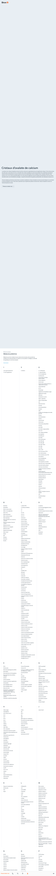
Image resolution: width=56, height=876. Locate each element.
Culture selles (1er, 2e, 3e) (26, 644)
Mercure (40, 815)
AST (39, 494)
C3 (21, 509)
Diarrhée (40, 523)
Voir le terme (5, 362)
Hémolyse (5, 740)
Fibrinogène (23, 679)
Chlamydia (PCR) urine (25, 555)
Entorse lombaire (6, 679)
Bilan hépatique (6, 517)
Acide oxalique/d (42, 380)
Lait (21, 788)
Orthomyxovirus (24, 862)
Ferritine (22, 676)
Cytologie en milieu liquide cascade (28, 654)
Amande (40, 405)
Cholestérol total (24, 563)
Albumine (40, 395)
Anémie (40, 418)
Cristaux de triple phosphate (26, 634)
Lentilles (22, 798)
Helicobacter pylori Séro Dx (8, 735)
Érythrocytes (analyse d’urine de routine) (9, 696)
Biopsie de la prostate (7, 530)
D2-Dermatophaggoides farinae (45, 507)
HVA (4, 773)
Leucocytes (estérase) (25, 804)
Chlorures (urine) (24, 560)
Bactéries (5, 505)
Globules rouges (42, 678)
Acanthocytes (41, 375)
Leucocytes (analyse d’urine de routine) (27, 802)
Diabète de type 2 (42, 521)
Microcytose (41, 822)
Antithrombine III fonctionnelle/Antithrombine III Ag (45, 472)
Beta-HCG (5, 512)
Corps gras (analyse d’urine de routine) (27, 596)
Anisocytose (41, 422)
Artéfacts (40, 482)
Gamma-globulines (42, 669)
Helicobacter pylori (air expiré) (9, 730)
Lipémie (22, 809)
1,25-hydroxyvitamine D (8, 370)
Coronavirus (23, 590)
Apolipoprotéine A (42, 476)
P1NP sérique (41, 854)
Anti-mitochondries (42, 453)
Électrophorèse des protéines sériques (9, 675)
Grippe (40, 700)
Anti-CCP (40, 430)
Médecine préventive (43, 808)
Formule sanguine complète (26, 684)
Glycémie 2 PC (41, 689)
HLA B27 (5, 755)
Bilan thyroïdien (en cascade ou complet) (9, 520)
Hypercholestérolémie (7, 774)
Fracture (22, 688)
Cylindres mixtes (24, 653)
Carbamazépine (24, 531)
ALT (39, 402)
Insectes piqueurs (24, 727)
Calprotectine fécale (25, 524)
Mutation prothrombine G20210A (45, 841)
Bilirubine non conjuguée (8, 526)
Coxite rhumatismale (25, 610)
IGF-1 (22, 713)
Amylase (40, 409)
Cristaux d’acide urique (25, 622)
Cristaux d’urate (24, 625)
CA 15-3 (22, 514)
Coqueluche (23, 588)
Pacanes (40, 856)
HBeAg (4, 723)
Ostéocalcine (23, 865)
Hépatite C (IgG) (6, 747)
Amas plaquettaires (42, 407)
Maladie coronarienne (43, 793)
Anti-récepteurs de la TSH (44, 454)
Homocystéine (6, 761)
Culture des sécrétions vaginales (27, 642)
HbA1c (4, 722)
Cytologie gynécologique (26, 656)
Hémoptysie (5, 742)
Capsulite (23, 529)
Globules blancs (42, 676)
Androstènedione (42, 417)
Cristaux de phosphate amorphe (27, 632)
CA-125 (22, 512)
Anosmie (40, 425)
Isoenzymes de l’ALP (25, 734)
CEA (22, 536)
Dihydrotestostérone (43, 526)
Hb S (4, 720)
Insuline (22, 730)
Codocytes (23, 575)
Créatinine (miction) (25, 615)
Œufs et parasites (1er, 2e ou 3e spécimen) (27, 858)
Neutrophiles (6, 861)
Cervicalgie (23, 547)
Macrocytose (41, 786)
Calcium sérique (24, 523)
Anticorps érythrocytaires (44, 465)
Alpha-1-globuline (42, 398)
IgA (21, 711)
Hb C (4, 715)
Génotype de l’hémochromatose (45, 673)
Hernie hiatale (6, 752)
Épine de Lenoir (6, 688)
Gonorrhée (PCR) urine (43, 693)
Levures (22, 806)
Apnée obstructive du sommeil (45, 474)
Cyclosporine (23, 646)
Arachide (40, 481)
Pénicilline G (41, 868)
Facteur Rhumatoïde (25, 666)
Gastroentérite (41, 671)
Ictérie (22, 710)
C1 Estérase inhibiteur (25, 507)
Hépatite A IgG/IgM (7, 743)
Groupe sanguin (42, 701)
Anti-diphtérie (41, 434)
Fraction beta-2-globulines (26, 686)
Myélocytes (41, 846)
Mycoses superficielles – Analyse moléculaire (45, 844)
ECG (4, 666)
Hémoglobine (6, 738)
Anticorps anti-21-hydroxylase (44, 463)
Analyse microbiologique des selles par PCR (45, 413)
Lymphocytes (23, 818)
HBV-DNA (5, 727)
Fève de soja (23, 677)
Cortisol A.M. (23, 600)
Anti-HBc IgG (41, 441)
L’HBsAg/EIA (23, 786)
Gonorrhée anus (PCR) (43, 691)
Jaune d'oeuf (41, 710)
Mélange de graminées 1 (43, 812)
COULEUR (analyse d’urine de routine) (27, 606)
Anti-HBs (40, 448)
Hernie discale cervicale (8, 750)
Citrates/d (23, 567)
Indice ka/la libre (24, 723)
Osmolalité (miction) (25, 864)
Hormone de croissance (8, 766)
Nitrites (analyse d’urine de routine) (10, 870)
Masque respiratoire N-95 (44, 803)
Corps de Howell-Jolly (25, 592)
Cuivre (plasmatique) (25, 635)
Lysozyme (23, 823)
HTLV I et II (5, 769)
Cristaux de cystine (24, 630)
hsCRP (4, 767)
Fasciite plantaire (24, 672)
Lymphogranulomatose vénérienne (28, 821)
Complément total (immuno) (26, 581)
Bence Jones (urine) (7, 509)
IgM (21, 716)
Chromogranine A (24, 565)
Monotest (40, 829)
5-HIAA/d (23, 370)
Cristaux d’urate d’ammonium (27, 627)
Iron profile (23, 732)
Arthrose (40, 486)
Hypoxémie (5, 778)
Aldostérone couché (43, 396)
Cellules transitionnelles (25, 542)
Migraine (40, 824)
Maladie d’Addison (42, 795)
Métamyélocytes (42, 819)
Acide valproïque (42, 386)
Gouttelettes (41, 695)
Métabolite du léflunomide (44, 817)
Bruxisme (5, 539)
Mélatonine (41, 813)
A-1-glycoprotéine (42, 372)
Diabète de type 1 (42, 520)
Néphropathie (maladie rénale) (9, 857)
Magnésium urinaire (42, 789)
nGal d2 (5, 864)
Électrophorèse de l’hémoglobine (9, 673)
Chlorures (23, 556)
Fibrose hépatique (24, 681)
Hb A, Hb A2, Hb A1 (7, 713)
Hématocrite (5, 736)
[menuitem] (4, 2)
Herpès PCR (5, 754)
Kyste (4, 791)
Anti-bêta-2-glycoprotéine (44, 429)
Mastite (40, 805)
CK (21, 568)
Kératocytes (5, 788)
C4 (21, 511)
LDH (22, 795)
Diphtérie (40, 528)
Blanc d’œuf (5, 532)
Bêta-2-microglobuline (7, 511)
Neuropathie (5, 859)
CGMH (22, 551)
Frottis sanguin (24, 689)
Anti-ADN (40, 427)
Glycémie (40, 684)
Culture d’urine (24, 639)
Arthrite (40, 484)
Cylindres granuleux (25, 649)
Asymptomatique (42, 496)
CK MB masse (24, 570)
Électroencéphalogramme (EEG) (9, 669)
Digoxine (40, 525)
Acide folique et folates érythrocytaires (43, 378)
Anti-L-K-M (41, 449)
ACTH (40, 388)
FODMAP (23, 682)
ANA (39, 410)
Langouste (23, 791)
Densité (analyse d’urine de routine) (46, 511)
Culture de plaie (24, 641)
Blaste (4, 533)
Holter (4, 757)
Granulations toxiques (43, 698)
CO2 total (23, 574)
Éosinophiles (5, 682)
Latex (22, 793)
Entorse (4, 677)
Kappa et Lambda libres (8, 786)
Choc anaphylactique (25, 562)
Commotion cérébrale (25, 579)
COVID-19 (23, 608)
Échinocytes (5, 668)
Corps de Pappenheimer (26, 594)
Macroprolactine (42, 788)
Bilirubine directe (6, 525)
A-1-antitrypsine (42, 370)
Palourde (40, 859)
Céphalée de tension (25, 543)
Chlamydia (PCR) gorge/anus (27, 553)
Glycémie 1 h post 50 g (43, 686)
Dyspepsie (41, 532)
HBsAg (4, 725)
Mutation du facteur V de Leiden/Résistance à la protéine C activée (45, 839)
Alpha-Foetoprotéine (43, 400)
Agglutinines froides (42, 393)
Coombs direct (24, 587)
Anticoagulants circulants (44, 461)
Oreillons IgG (23, 860)
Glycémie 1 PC (41, 688)
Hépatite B (5, 745)
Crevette (22, 618)
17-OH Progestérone (7, 372)
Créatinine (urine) (24, 617)
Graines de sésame (42, 696)
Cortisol (22, 598)
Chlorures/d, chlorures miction (27, 558)
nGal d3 (5, 866)
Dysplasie (40, 533)
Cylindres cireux (24, 648)
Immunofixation (24, 722)
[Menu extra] (53, 873)
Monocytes (41, 827)
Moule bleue (41, 832)
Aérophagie (41, 390)
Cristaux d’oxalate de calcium (27, 623)
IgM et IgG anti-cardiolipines (26, 718)
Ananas (40, 415)
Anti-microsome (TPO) (43, 451)
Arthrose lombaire (42, 488)
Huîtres (4, 771)
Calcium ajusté (24, 519)
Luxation (22, 816)
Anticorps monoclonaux (43, 467)
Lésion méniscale (24, 800)
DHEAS (40, 518)
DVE (39, 530)
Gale (39, 668)
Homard (5, 759)
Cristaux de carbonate (25, 629)
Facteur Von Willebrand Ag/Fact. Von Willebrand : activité (27, 670)
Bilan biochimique (6, 514)
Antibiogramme (42, 460)
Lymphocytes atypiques (25, 820)
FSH (22, 691)
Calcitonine (23, 517)
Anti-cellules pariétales (43, 432)
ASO (39, 489)
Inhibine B (23, 725)
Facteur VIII (23, 668)
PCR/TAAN (41, 866)
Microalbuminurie (42, 820)
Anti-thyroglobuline (42, 458)
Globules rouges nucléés (43, 680)
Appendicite (41, 479)
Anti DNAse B (41, 435)
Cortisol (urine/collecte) (25, 603)
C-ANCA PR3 (23, 505)
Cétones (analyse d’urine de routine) (26, 549)
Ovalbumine (23, 867)
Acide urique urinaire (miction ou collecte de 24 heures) (45, 384)
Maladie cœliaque (42, 791)
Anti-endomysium (42, 439)
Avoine (40, 497)
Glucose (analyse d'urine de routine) (44, 682)
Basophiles (5, 507)
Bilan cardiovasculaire (7, 516)
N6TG (4, 854)
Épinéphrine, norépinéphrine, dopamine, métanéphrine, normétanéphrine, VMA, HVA (9, 691)
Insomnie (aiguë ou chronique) (27, 728)
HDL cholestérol (6, 728)
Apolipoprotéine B (42, 477)
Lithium (22, 811)
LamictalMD (23, 789)
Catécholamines (24, 535)
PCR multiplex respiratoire (44, 864)
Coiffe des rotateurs (25, 577)
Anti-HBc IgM (41, 442)
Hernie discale (6, 748)
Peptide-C (41, 870)
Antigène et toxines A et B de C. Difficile (45, 469)
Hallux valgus (6, 710)
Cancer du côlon (24, 526)
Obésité (22, 854)
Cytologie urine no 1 (25, 658)
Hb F (4, 716)
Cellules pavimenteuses (25, 538)
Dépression (41, 512)
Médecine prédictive (43, 807)
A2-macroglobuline (42, 374)
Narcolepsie (5, 856)
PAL (39, 857)
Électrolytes (5, 671)
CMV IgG (23, 572)
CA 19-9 (22, 516)
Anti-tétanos (41, 456)
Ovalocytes (23, 869)
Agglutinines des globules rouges (45, 391)
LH (21, 808)
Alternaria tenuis (42, 403)
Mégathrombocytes (42, 810)
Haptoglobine (6, 711)
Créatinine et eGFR (25, 613)
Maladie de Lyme (42, 798)
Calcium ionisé (24, 521)
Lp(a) (22, 815)
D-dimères (41, 505)
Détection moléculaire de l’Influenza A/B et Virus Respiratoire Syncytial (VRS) (44, 515)
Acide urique (41, 382)
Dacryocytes (41, 509)
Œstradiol (23, 856)
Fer (21, 674)
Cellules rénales (24, 540)
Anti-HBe (40, 446)
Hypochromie (6, 776)
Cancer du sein (24, 528)
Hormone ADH (6, 762)
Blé (4, 535)
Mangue (40, 800)
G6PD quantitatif (42, 666)
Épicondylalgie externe (7, 684)
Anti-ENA (40, 437)
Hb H (4, 718)
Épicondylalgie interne (7, 686)
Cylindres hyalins (24, 651)
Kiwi (4, 789)
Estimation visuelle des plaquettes (10, 698)
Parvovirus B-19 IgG (42, 863)
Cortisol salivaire (24, 602)
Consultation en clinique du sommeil (26, 585)
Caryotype (23, 533)
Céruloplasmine (24, 545)
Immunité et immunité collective (27, 720)
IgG (21, 715)
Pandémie (41, 861)
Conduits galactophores (25, 582)
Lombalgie (23, 813)
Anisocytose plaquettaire (43, 423)
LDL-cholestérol (24, 796)
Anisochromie (41, 420)
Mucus (40, 834)
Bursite (4, 540)
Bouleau (5, 537)
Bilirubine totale (6, 528)
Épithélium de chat (7, 693)
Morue (40, 831)
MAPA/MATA (41, 801)
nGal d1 (4, 863)
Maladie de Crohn (42, 796)
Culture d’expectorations (26, 637)
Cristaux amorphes (24, 620)
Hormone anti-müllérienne (8, 764)
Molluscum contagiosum (43, 825)
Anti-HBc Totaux (42, 444)
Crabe (22, 611)
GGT (39, 675)
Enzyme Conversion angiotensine (9, 681)
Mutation (40, 836)
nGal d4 (5, 868)
